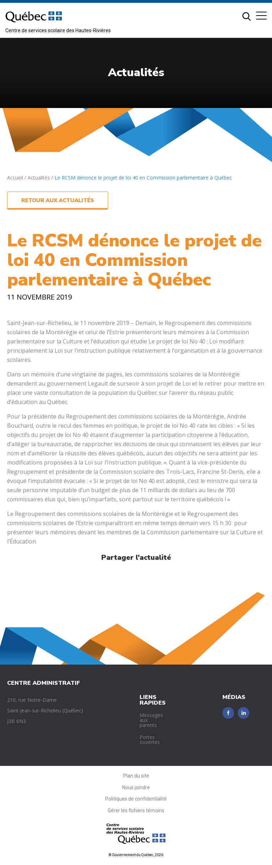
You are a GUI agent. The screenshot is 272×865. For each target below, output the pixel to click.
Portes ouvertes (150, 739)
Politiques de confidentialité (136, 799)
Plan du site (136, 776)
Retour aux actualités (57, 200)
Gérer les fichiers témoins (136, 810)
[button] (261, 15)
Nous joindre (136, 787)
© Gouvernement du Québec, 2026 (136, 855)
